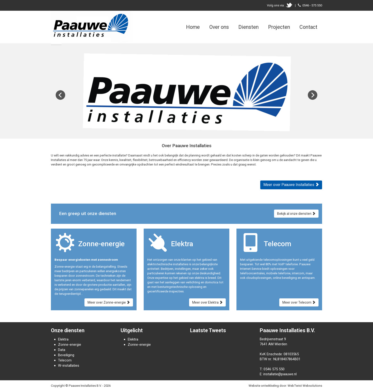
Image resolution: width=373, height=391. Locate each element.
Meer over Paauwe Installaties (291, 184)
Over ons (219, 27)
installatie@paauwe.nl (280, 374)
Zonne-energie (69, 344)
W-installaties (68, 365)
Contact (308, 27)
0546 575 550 (274, 369)
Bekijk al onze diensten (296, 214)
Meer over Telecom (298, 302)
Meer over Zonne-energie (109, 302)
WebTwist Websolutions (305, 385)
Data (61, 350)
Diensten (248, 27)
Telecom (65, 360)
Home (193, 27)
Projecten (279, 27)
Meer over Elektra (207, 302)
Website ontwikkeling (264, 385)
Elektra (63, 339)
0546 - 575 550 (312, 5)
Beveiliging (66, 355)
